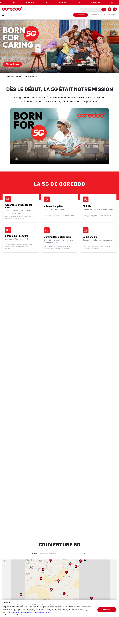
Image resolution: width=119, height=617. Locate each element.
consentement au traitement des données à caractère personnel (32, 612)
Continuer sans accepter (11, 615)
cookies (42, 605)
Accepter (107, 609)
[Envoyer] (103, 9)
